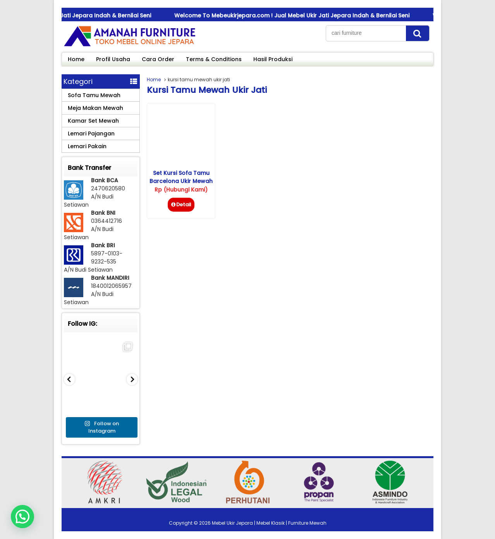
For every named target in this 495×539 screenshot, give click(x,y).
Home (76, 59)
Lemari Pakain (87, 146)
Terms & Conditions (214, 59)
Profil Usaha (113, 59)
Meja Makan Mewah (95, 108)
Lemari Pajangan (91, 133)
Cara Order (158, 59)
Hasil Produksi (272, 59)
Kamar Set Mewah (93, 121)
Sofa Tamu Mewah (94, 95)
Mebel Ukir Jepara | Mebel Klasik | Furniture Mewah (269, 523)
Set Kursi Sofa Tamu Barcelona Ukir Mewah (181, 177)
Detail (181, 204)
